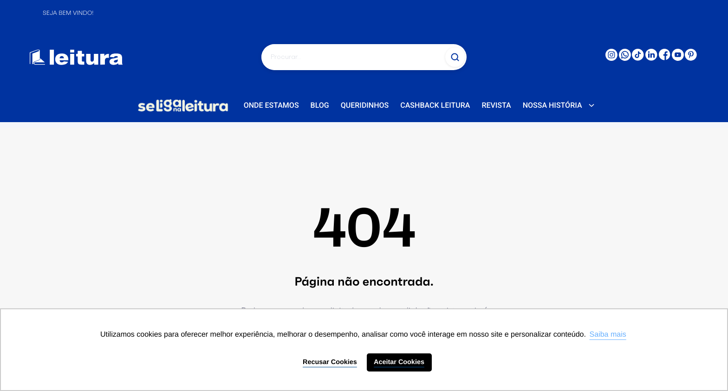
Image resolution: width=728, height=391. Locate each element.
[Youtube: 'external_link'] (678, 58)
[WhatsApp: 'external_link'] (625, 58)
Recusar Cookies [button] (330, 362)
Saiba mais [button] (608, 335)
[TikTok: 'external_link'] (638, 58)
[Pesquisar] (352, 57)
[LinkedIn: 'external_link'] (651, 58)
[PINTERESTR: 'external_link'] (691, 58)
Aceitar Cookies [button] (399, 362)
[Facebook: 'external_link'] (664, 58)
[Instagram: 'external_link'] (611, 58)
